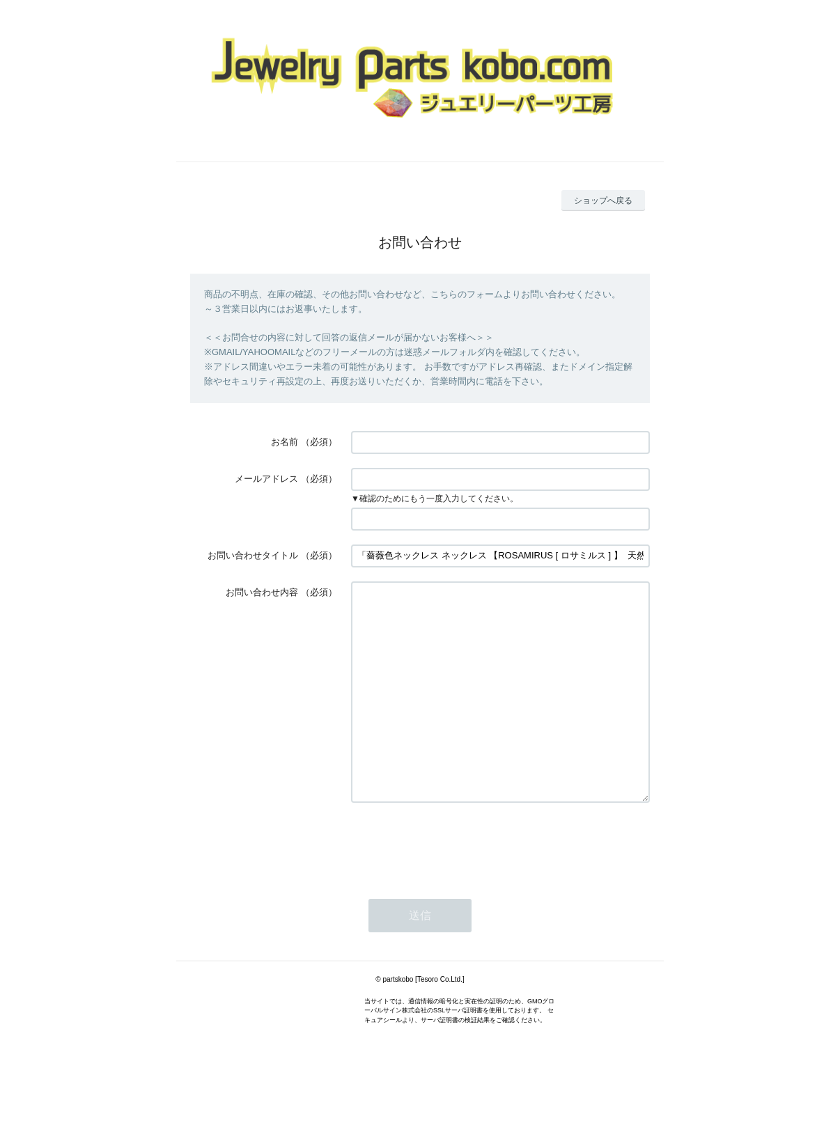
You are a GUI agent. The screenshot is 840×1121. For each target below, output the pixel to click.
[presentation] (457, 886)
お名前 (284, 442)
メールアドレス (266, 478)
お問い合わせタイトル (253, 555)
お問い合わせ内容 (262, 592)
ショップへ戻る (603, 200)
